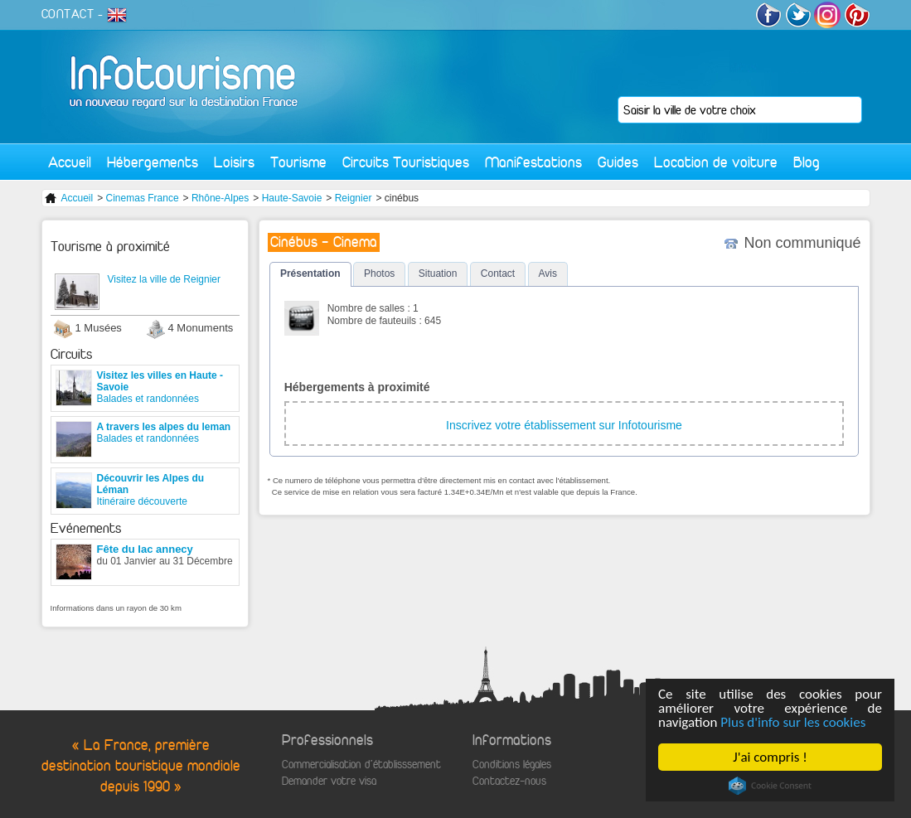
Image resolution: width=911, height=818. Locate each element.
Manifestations (533, 162)
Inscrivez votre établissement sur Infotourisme (564, 425)
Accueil (69, 162)
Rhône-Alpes (220, 198)
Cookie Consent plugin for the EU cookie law (770, 786)
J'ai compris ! (770, 757)
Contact (498, 273)
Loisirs (234, 162)
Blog (806, 162)
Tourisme (298, 162)
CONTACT (67, 14)
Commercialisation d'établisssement (361, 764)
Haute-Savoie (292, 198)
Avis (548, 273)
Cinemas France (142, 198)
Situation (438, 273)
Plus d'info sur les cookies (792, 722)
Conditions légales (511, 764)
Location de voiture (716, 162)
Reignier (353, 198)
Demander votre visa (329, 781)
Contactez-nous (509, 781)
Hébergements (152, 162)
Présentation (310, 273)
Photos (379, 273)
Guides (618, 162)
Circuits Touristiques (405, 162)
